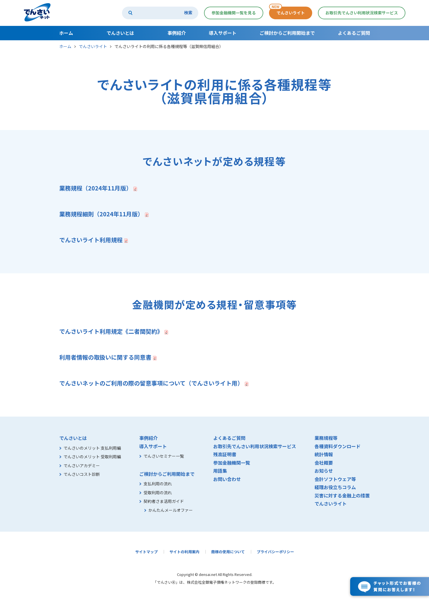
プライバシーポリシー (275, 551)
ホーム (65, 46)
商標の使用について (228, 551)
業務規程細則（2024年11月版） (101, 214)
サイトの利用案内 (184, 551)
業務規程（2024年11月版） (95, 188)
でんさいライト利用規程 (91, 240)
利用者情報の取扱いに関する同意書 (105, 357)
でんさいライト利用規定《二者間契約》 (111, 331)
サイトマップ (146, 551)
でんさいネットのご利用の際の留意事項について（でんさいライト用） (151, 383)
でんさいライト (93, 46)
